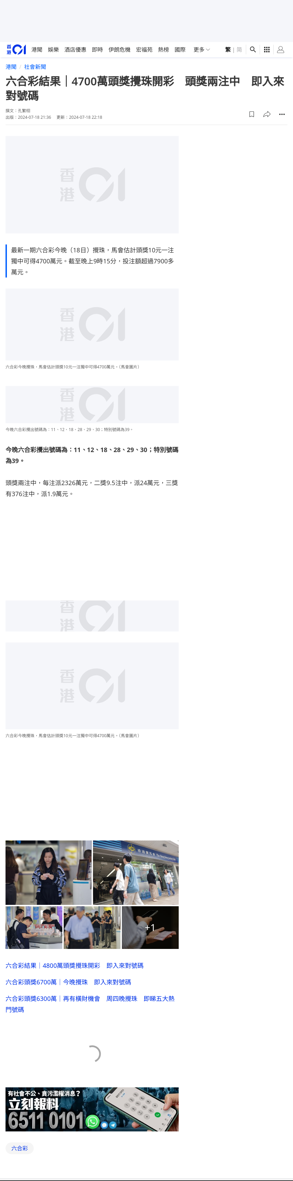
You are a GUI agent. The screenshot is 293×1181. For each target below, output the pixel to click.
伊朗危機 (119, 49)
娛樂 (53, 49)
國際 (180, 49)
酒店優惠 (75, 49)
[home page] (16, 49)
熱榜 (163, 49)
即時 (97, 49)
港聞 (36, 49)
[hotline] (92, 1109)
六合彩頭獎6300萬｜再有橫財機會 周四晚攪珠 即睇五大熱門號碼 (90, 1004)
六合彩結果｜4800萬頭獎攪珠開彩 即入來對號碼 (75, 965)
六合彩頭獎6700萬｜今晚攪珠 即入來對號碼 (68, 982)
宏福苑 (144, 49)
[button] (251, 114)
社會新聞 (35, 67)
